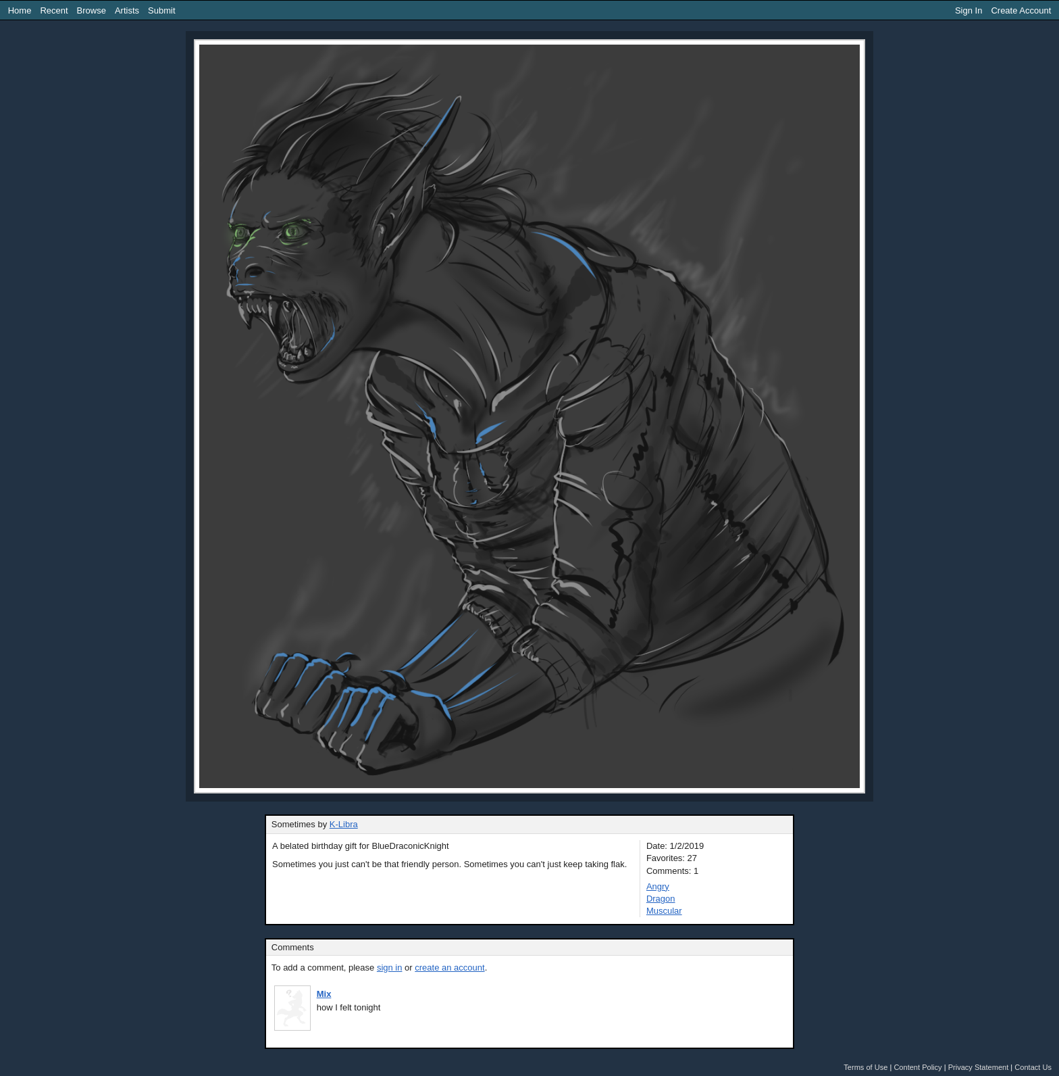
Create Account (1021, 10)
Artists (127, 10)
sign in (390, 967)
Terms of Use (865, 1067)
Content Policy (917, 1067)
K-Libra (344, 824)
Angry (657, 886)
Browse (91, 10)
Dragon (660, 899)
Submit (161, 10)
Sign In (968, 10)
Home (20, 10)
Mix (324, 994)
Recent (54, 10)
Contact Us (1033, 1067)
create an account (449, 967)
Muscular (664, 911)
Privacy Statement (978, 1067)
